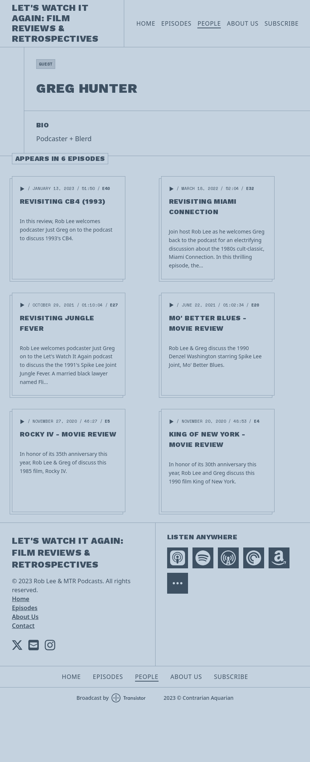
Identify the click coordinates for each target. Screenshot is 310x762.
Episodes (176, 23)
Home (145, 23)
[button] (22, 188)
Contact (23, 626)
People (209, 23)
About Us (243, 23)
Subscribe (281, 23)
